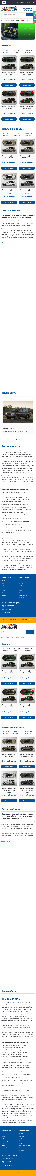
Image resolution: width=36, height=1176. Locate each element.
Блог (20, 590)
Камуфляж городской (16, 51)
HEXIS (3, 592)
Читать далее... (7, 243)
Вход (28, 2)
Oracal (3, 583)
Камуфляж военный (28, 51)
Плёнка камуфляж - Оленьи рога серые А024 (27, 191)
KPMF (3, 581)
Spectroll (4, 595)
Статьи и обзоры (24, 592)
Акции (21, 585)
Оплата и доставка (25, 588)
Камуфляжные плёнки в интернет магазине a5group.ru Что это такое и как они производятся (17, 217)
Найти (30, 15)
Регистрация (20, 2)
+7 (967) (7, 606)
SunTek (3, 590)
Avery (3, 585)
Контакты (22, 597)
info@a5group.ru (6, 612)
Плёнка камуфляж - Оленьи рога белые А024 (9, 191)
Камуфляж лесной (6, 51)
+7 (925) (7, 609)
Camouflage (5, 588)
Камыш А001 (8, 428)
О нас (21, 581)
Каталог (21, 583)
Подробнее (9, 85)
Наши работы (23, 595)
